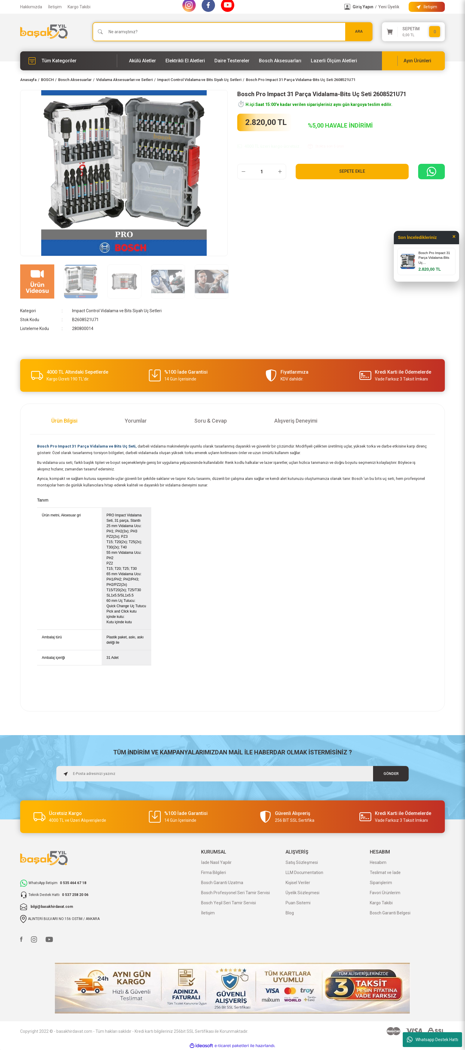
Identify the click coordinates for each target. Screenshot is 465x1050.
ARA (358, 31)
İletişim (55, 6)
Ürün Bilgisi (64, 421)
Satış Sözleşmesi (302, 862)
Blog (290, 913)
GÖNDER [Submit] (391, 773)
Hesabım (378, 862)
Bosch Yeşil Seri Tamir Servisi (228, 902)
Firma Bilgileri (213, 872)
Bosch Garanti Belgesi (390, 913)
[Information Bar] (427, 7)
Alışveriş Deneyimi (295, 421)
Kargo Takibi (79, 6)
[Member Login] (347, 7)
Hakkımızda (31, 6)
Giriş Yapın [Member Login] (363, 6)
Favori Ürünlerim (385, 892)
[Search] (232, 31)
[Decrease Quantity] (243, 171)
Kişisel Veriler (298, 882)
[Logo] (44, 31)
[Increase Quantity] (280, 171)
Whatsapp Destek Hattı (432, 1039)
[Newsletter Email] (232, 773)
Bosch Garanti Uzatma (222, 882)
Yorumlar (136, 421)
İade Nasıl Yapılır (216, 862)
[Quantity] (261, 171)
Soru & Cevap (210, 421)
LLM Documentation (304, 872)
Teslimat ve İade (385, 872)
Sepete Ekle (352, 171)
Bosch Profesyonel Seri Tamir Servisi (235, 892)
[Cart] (413, 31)
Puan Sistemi (298, 902)
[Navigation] (68, 60)
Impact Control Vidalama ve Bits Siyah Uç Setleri (117, 310)
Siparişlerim (381, 882)
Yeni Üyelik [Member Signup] (388, 6)
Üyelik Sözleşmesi (302, 892)
